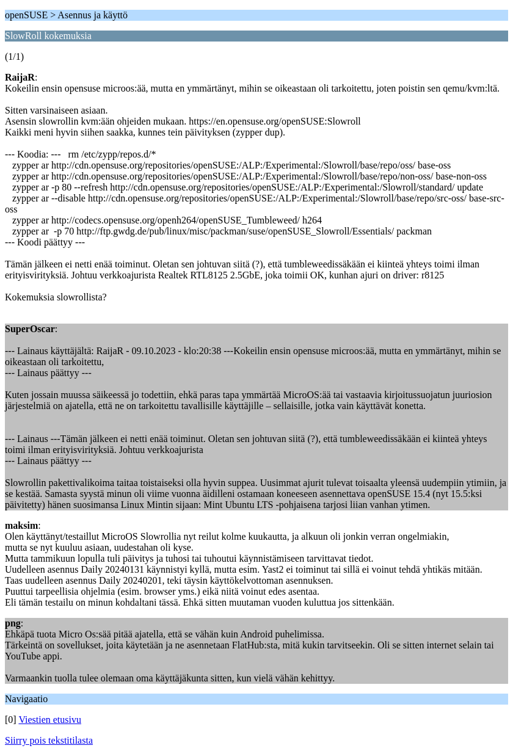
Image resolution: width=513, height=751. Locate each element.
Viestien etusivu (49, 719)
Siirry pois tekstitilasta (49, 740)
